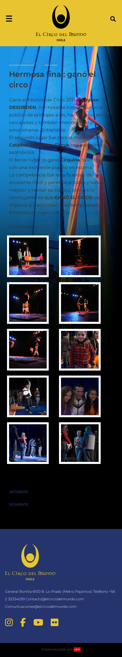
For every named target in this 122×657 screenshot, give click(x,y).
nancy (51, 63)
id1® (77, 649)
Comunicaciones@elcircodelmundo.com (41, 606)
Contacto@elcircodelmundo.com (55, 599)
